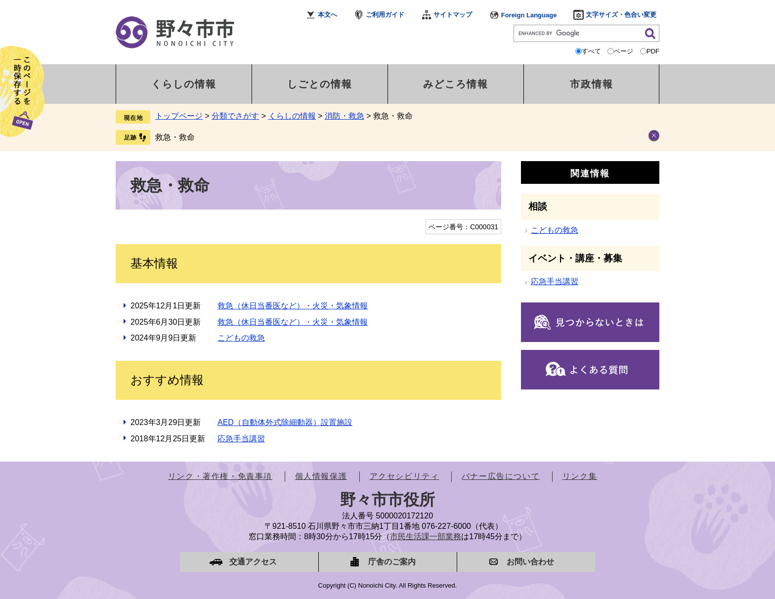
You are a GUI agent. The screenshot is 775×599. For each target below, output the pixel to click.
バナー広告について (501, 476)
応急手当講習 (241, 438)
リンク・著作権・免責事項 (220, 476)
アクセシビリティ (404, 476)
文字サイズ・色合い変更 (621, 14)
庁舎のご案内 (392, 561)
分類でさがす (235, 116)
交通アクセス (253, 561)
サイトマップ (452, 14)
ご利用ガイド (385, 14)
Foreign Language (529, 15)
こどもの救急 (241, 338)
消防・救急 (344, 116)
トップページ (179, 116)
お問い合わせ (530, 561)
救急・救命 (175, 137)
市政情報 (591, 84)
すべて (591, 51)
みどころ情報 (455, 84)
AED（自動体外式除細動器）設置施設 (284, 422)
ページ (623, 51)
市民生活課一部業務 (425, 536)
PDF (652, 51)
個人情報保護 (321, 476)
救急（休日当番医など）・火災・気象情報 (292, 305)
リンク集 (579, 476)
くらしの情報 (183, 84)
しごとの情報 (319, 84)
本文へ (327, 14)
